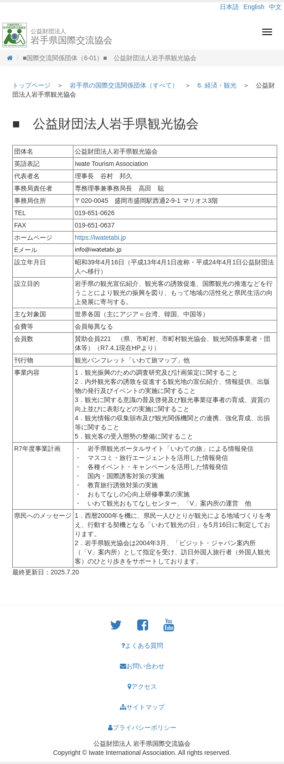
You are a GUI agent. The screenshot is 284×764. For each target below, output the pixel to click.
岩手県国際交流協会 (72, 36)
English (253, 6)
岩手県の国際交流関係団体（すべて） (124, 85)
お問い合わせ (142, 666)
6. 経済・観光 (217, 85)
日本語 (229, 6)
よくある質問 (142, 645)
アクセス (142, 686)
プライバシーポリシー (142, 727)
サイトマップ (142, 707)
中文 (275, 6)
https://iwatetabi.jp (100, 237)
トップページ (31, 85)
